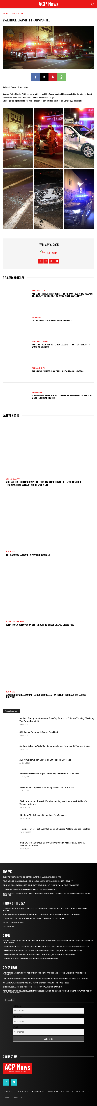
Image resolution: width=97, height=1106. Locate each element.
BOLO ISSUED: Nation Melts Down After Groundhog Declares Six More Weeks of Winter (41, 915)
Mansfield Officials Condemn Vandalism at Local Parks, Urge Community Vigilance (39, 955)
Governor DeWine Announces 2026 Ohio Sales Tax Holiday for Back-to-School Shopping (46, 696)
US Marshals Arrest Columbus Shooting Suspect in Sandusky (30, 959)
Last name (18, 1016)
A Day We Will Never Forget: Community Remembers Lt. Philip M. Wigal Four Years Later (62, 396)
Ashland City (38, 290)
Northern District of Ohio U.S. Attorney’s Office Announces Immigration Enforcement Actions (45, 979)
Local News (17, 13)
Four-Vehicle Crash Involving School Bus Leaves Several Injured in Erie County (38, 881)
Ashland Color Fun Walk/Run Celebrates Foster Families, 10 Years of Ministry (61, 345)
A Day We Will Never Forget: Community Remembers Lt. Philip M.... (50, 774)
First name (18, 1005)
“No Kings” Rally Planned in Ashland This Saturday (43, 815)
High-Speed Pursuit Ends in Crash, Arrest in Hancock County (30, 889)
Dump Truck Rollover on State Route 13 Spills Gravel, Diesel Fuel (40, 624)
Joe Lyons (52, 253)
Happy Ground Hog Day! (13, 923)
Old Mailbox (8, 927)
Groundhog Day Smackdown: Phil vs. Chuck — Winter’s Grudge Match (33, 919)
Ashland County (40, 341)
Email (15, 1027)
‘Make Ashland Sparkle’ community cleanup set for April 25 (47, 787)
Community (37, 392)
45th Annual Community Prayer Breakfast (52, 320)
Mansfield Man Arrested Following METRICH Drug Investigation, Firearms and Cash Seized (43, 951)
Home (5, 13)
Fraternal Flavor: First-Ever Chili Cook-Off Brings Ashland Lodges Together (55, 829)
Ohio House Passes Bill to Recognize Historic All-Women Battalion (33, 987)
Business (36, 317)
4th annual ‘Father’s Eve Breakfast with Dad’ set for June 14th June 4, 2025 (36, 983)
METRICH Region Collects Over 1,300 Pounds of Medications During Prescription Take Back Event (46, 947)
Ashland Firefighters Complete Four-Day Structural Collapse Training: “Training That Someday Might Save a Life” (62, 295)
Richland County (15, 622)
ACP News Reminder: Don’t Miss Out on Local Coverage (58, 371)
